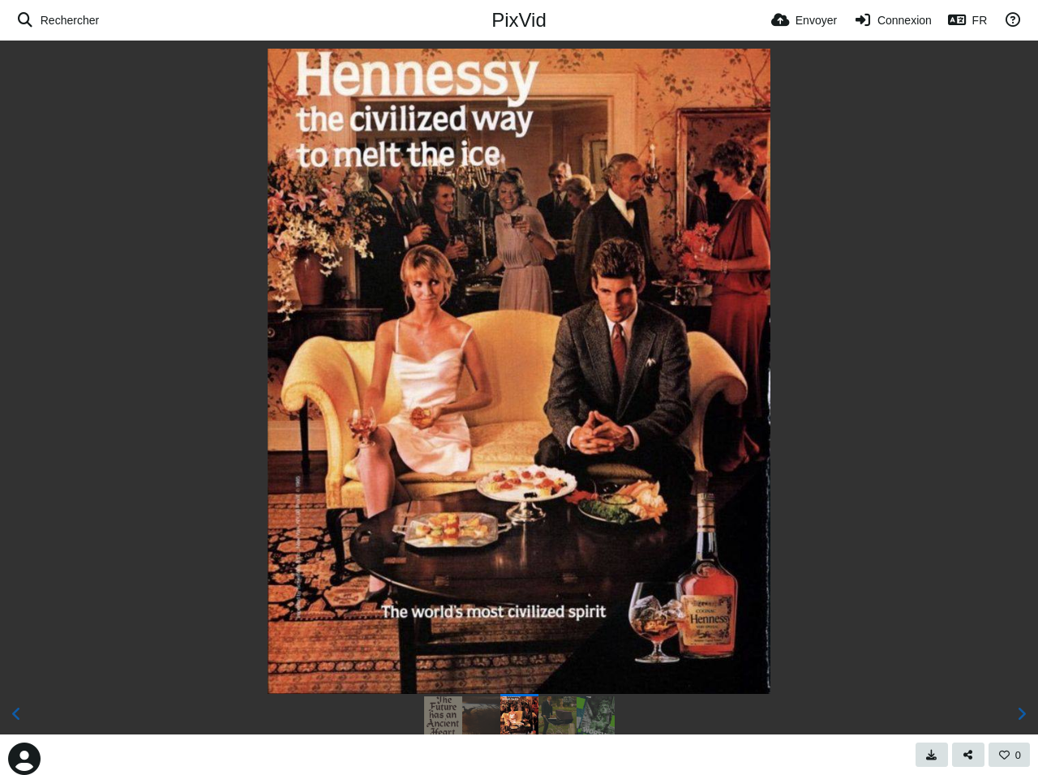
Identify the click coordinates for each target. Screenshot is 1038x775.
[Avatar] (24, 759)
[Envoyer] (804, 20)
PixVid (519, 20)
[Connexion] (892, 20)
